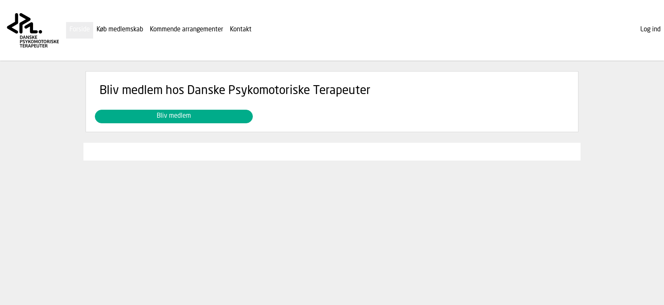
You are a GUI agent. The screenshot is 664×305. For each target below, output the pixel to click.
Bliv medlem (174, 116)
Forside (79, 30)
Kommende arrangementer (186, 30)
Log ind (650, 30)
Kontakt (241, 30)
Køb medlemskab (120, 30)
